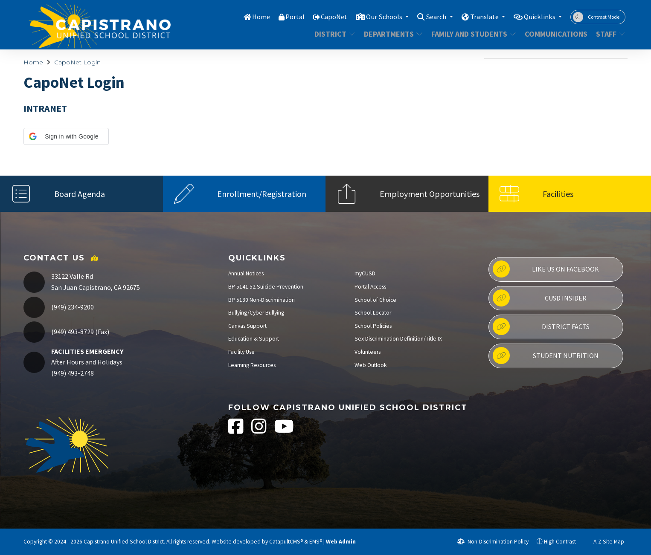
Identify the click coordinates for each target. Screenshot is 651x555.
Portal (287, 16)
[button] (66, 136)
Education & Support (253, 338)
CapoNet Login (77, 62)
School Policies (373, 326)
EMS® (315, 541)
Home (253, 16)
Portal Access (370, 286)
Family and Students (471, 34)
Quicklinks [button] (539, 16)
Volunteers (368, 352)
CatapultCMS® (286, 541)
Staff (609, 34)
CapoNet (327, 16)
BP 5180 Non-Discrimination (261, 300)
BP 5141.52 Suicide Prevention (265, 286)
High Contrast (560, 541)
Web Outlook (371, 365)
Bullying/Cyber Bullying (256, 312)
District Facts (541, 326)
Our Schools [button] (379, 16)
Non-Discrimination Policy (493, 541)
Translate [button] (482, 16)
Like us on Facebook (546, 269)
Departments (392, 34)
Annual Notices (246, 273)
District (334, 34)
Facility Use (241, 352)
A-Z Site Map (604, 541)
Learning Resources (252, 365)
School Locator (373, 312)
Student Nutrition (545, 355)
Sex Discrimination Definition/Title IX (398, 338)
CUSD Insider (539, 297)
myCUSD (365, 273)
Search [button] (432, 16)
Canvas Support (247, 326)
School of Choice (375, 300)
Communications (554, 34)
